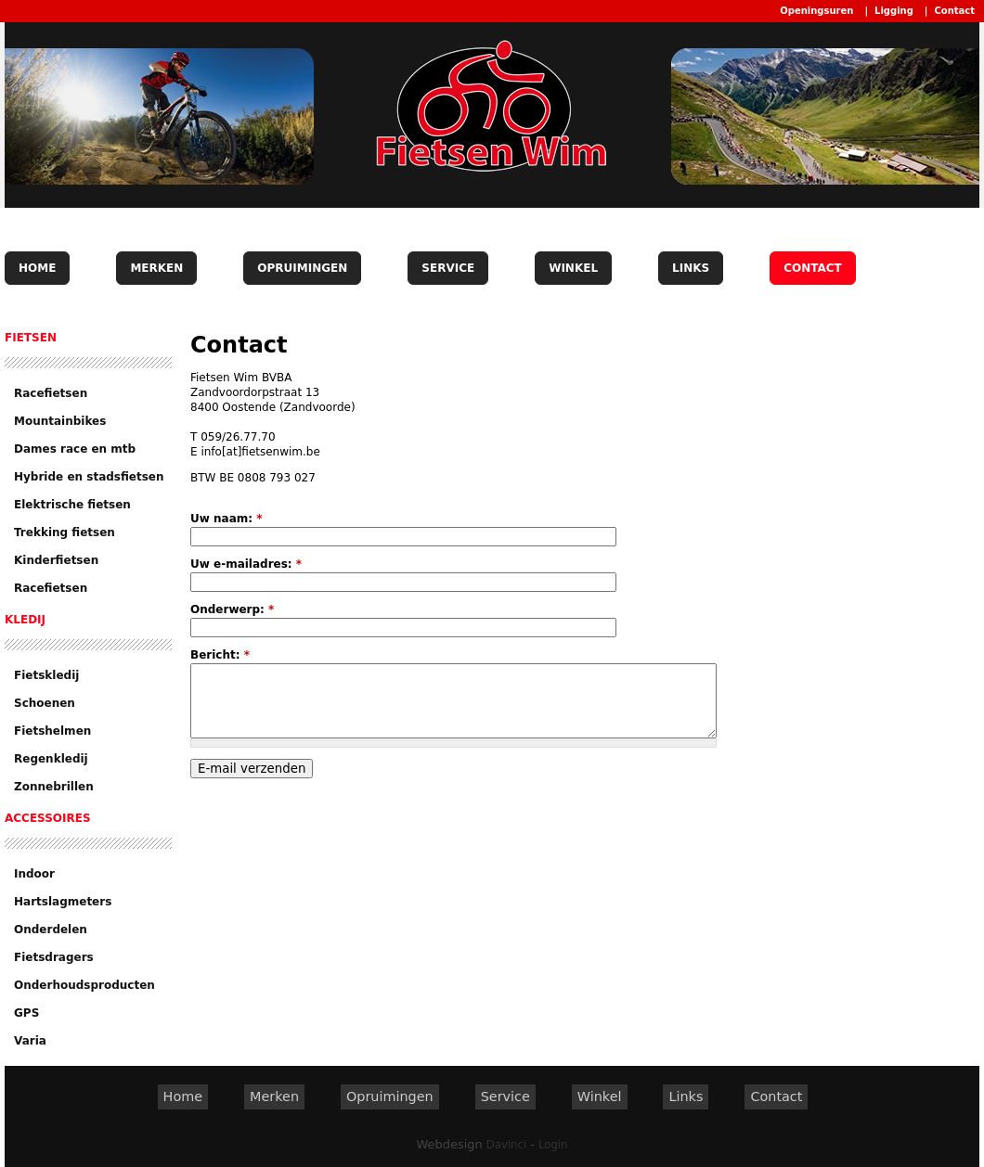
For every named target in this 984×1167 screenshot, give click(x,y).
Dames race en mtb (75, 448)
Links (690, 268)
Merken (156, 268)
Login (552, 1144)
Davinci (506, 1144)
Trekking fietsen (64, 532)
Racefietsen (50, 393)
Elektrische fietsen (72, 504)
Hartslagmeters (62, 901)
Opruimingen (302, 268)
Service (447, 268)
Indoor (34, 873)
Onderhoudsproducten (84, 985)
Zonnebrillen (54, 786)
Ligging (893, 11)
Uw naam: (226, 518)
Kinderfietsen (56, 560)
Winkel (573, 268)
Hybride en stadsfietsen (89, 476)
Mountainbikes (60, 421)
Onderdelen (50, 929)
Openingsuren (816, 11)
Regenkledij (51, 758)
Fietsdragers (54, 957)
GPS (26, 1013)
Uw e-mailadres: (246, 564)
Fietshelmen (52, 731)
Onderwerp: (232, 609)
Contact (954, 11)
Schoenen (44, 703)
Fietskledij (46, 675)
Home (37, 268)
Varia (30, 1040)
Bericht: (220, 654)
